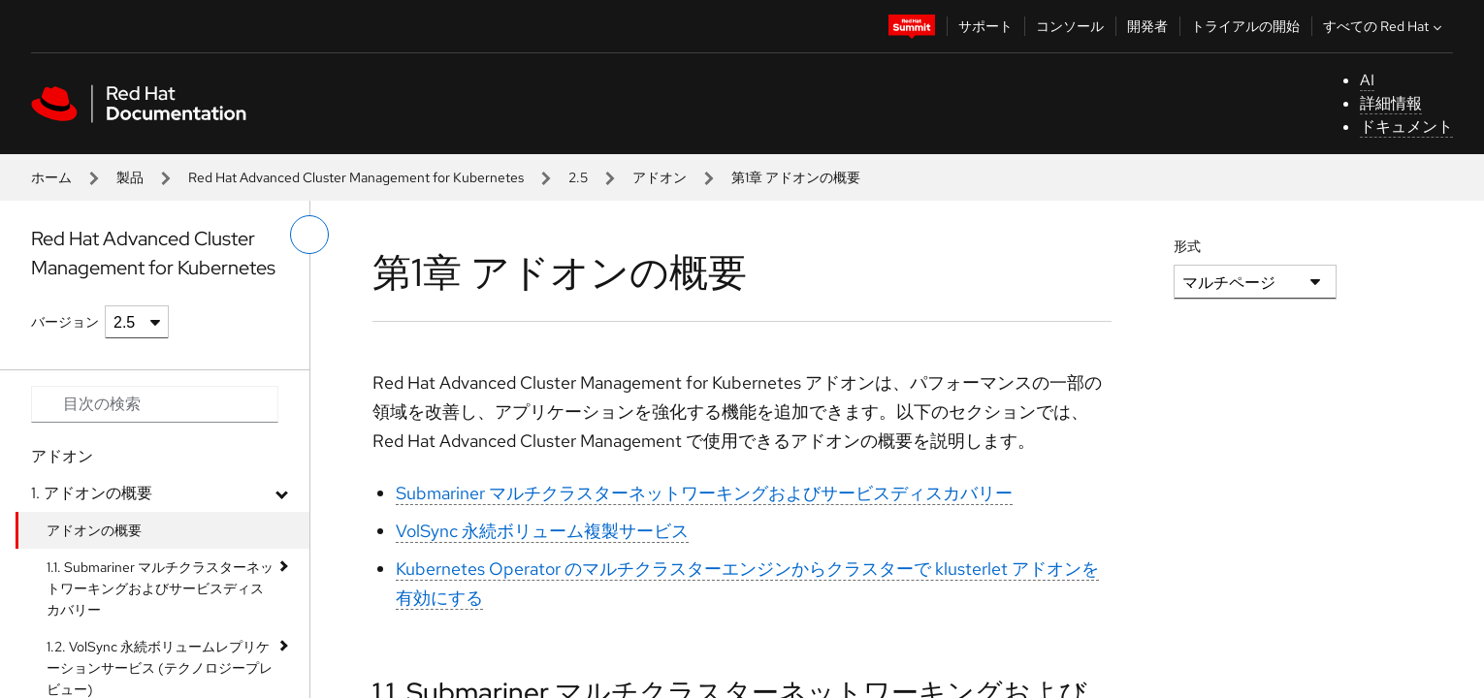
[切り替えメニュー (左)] (309, 234)
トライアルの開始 (1245, 26)
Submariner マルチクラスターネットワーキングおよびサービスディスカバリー (704, 493)
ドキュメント (1406, 126)
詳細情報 (1391, 103)
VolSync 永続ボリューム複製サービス (542, 531)
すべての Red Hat (1384, 26)
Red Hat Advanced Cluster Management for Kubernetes (356, 177)
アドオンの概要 (94, 530)
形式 (1187, 246)
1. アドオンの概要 (91, 493)
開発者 (1147, 26)
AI (1367, 80)
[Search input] (154, 404)
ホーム (51, 177)
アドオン (659, 177)
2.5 (578, 177)
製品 (130, 177)
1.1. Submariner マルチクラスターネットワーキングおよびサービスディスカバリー (160, 588)
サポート (985, 26)
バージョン (65, 322)
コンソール (1070, 26)
